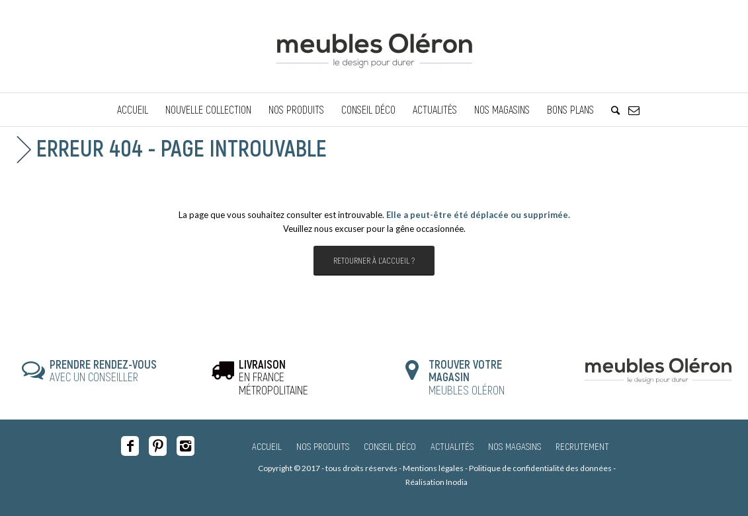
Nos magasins (514, 446)
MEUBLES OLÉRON (467, 377)
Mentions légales (433, 468)
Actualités (452, 446)
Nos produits (322, 446)
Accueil (267, 446)
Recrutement (582, 446)
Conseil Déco (390, 446)
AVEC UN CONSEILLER (103, 371)
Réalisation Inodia (436, 482)
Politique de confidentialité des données (540, 468)
